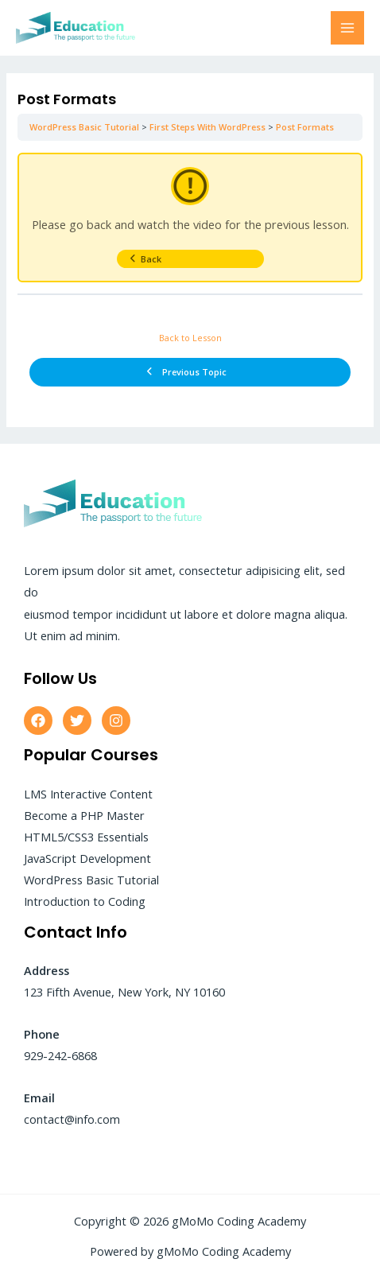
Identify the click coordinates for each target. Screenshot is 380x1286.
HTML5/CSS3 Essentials (86, 837)
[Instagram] (116, 720)
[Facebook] (38, 720)
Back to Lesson (190, 338)
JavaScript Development (87, 858)
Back (145, 259)
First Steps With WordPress (207, 127)
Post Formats (305, 127)
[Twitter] (77, 720)
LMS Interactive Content (88, 794)
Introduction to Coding (84, 901)
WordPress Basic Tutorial (84, 127)
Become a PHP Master (84, 815)
